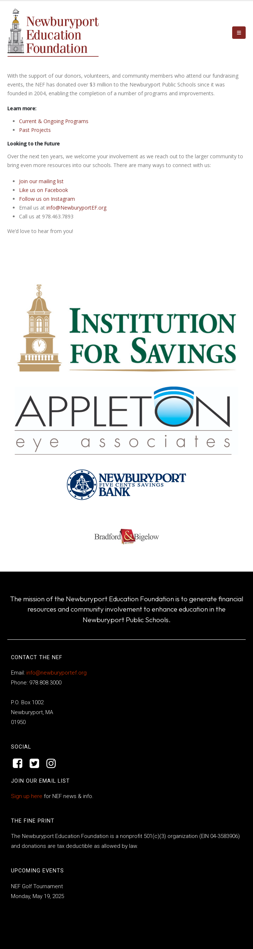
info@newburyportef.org (56, 672)
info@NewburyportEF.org (76, 207)
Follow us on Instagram (47, 198)
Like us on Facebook (43, 190)
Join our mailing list (41, 181)
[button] (239, 32)
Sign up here (26, 796)
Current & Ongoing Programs (53, 121)
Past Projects (35, 129)
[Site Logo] (53, 32)
